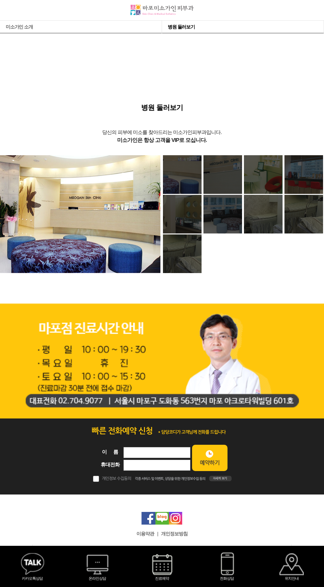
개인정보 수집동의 (116, 478)
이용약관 (145, 533)
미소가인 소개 (19, 26)
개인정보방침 (174, 533)
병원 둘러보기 (181, 26)
